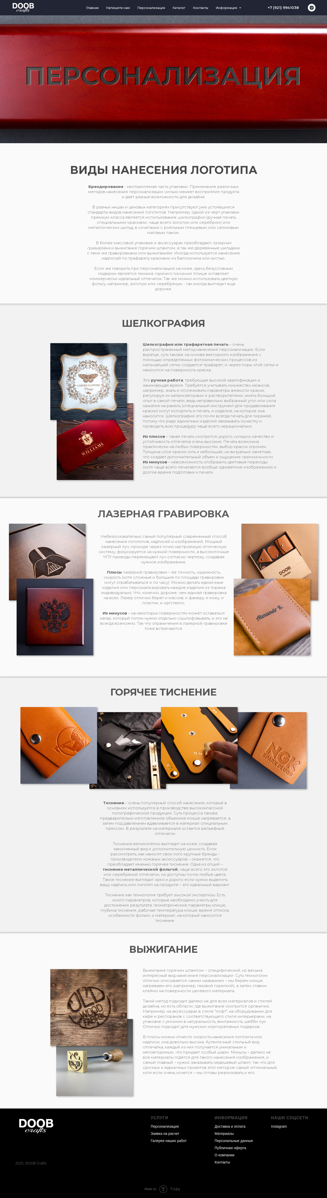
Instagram (279, 1126)
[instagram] (312, 8)
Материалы (224, 1134)
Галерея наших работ (169, 1141)
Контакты (200, 8)
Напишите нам (118, 8)
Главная (92, 8)
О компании (224, 1155)
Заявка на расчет (165, 1134)
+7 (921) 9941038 (283, 7)
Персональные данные (234, 1141)
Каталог (179, 8)
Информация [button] (227, 8)
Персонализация (151, 8)
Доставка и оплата (230, 1126)
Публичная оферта (230, 1148)
